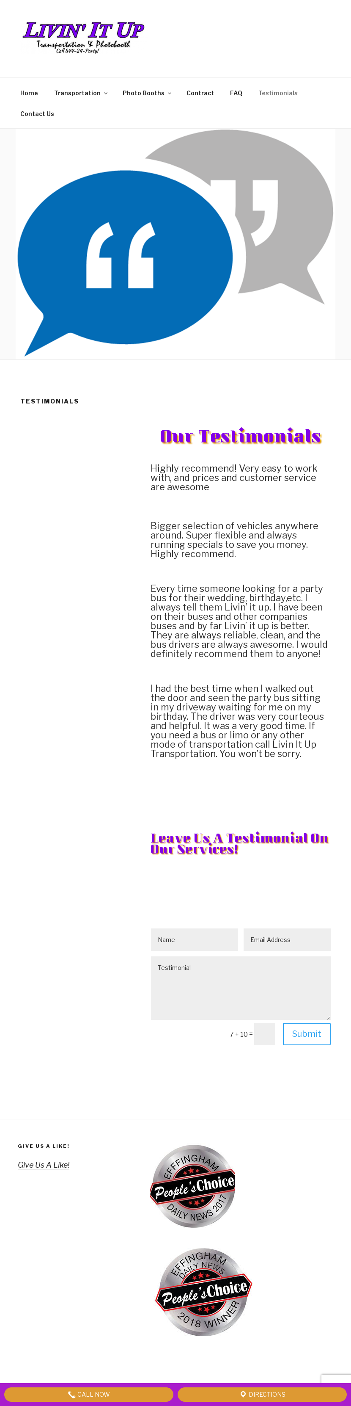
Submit (306, 1034)
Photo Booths (148, 93)
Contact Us (37, 113)
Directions (262, 1394)
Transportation (81, 93)
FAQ (236, 93)
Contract (200, 93)
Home (29, 93)
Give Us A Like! (44, 1146)
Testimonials (278, 93)
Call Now (89, 1394)
